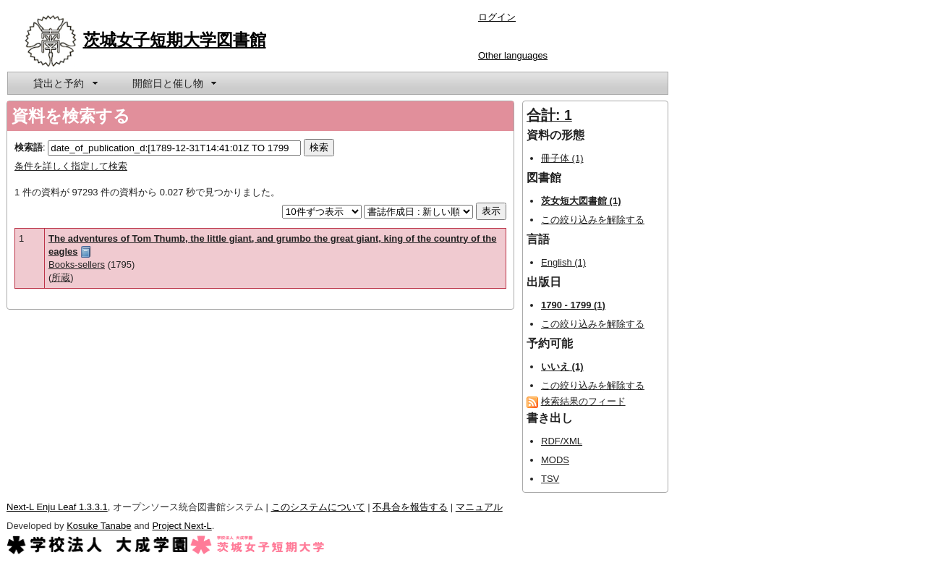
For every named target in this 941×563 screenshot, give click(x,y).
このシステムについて (318, 506)
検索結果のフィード (583, 401)
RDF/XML (561, 441)
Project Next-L (181, 525)
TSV (550, 478)
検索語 (28, 147)
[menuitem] (64, 83)
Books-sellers (76, 264)
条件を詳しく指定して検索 (70, 166)
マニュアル (479, 506)
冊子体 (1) (562, 158)
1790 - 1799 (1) (573, 305)
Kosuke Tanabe (99, 525)
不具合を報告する (410, 506)
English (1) (563, 262)
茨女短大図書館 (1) (581, 200)
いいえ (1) (562, 366)
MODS (555, 459)
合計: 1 (549, 115)
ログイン (497, 17)
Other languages (513, 55)
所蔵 (60, 277)
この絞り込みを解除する (592, 219)
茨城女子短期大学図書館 (174, 39)
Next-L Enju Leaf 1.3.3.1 (57, 506)
